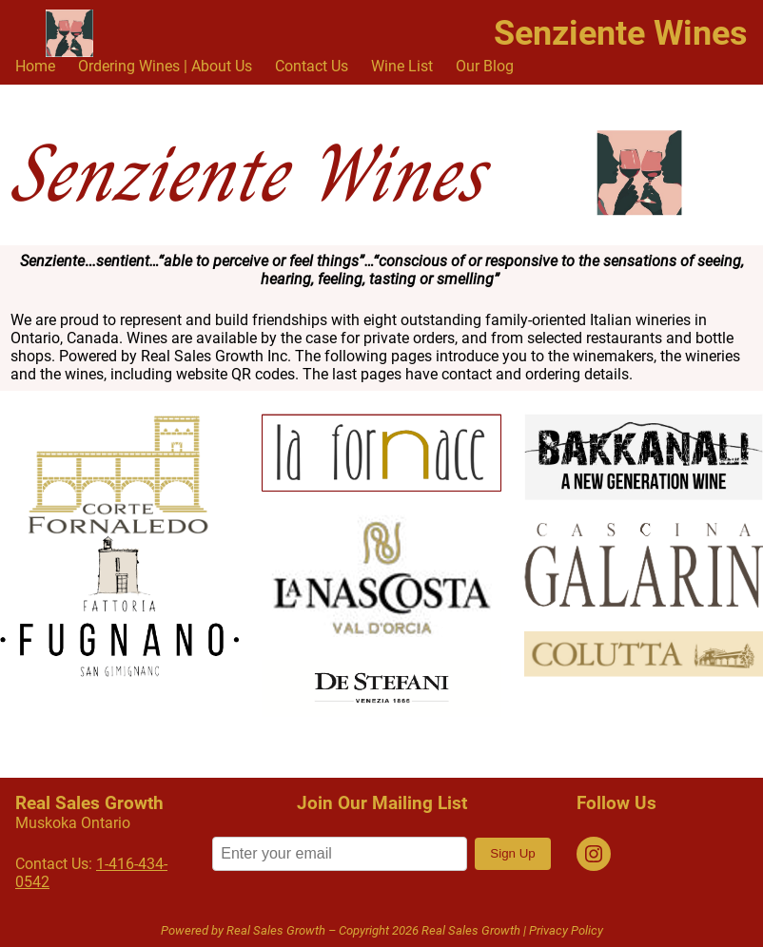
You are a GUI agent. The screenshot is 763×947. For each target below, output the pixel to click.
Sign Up (512, 853)
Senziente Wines (621, 33)
